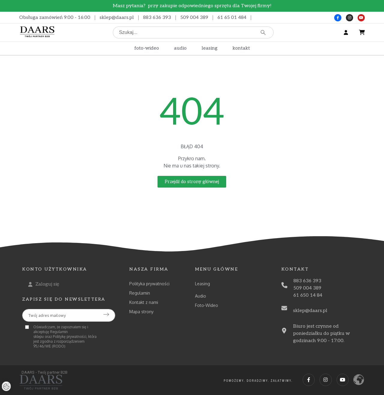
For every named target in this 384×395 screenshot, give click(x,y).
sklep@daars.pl (117, 17)
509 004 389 (194, 17)
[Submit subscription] (106, 314)
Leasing (202, 283)
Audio (200, 296)
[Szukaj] (193, 32)
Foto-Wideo (206, 305)
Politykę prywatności (69, 336)
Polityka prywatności (149, 283)
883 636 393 (157, 17)
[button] (192, 182)
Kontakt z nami (143, 302)
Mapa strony (141, 311)
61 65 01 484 (232, 17)
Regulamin (139, 292)
